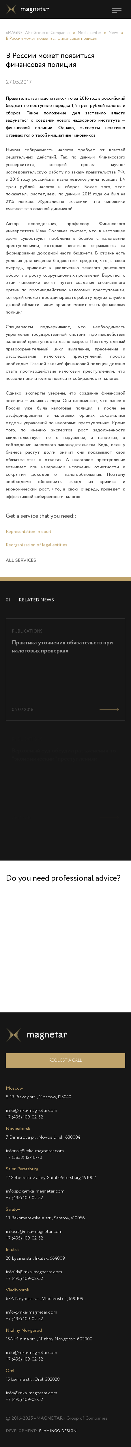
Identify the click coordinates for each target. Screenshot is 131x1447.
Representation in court (28, 537)
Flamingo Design (57, 1431)
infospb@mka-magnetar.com (35, 1191)
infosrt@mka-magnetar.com (34, 1231)
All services (21, 566)
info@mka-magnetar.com (31, 1110)
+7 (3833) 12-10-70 (24, 1157)
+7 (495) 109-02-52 (24, 1117)
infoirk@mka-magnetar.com (34, 1272)
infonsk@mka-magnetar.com (35, 1151)
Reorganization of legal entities (36, 550)
